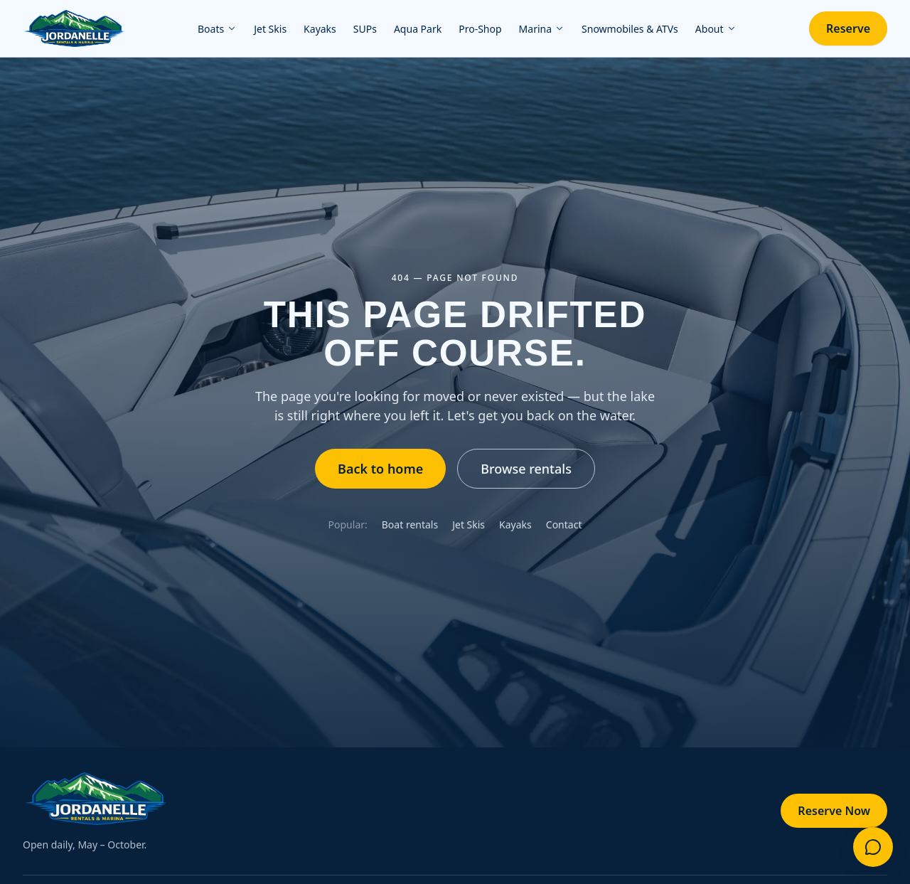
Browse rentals (526, 468)
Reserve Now (834, 811)
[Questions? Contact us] (873, 847)
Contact (564, 524)
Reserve (848, 28)
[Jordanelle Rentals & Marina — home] (74, 28)
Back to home (380, 468)
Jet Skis (468, 524)
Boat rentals (410, 524)
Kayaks (515, 524)
